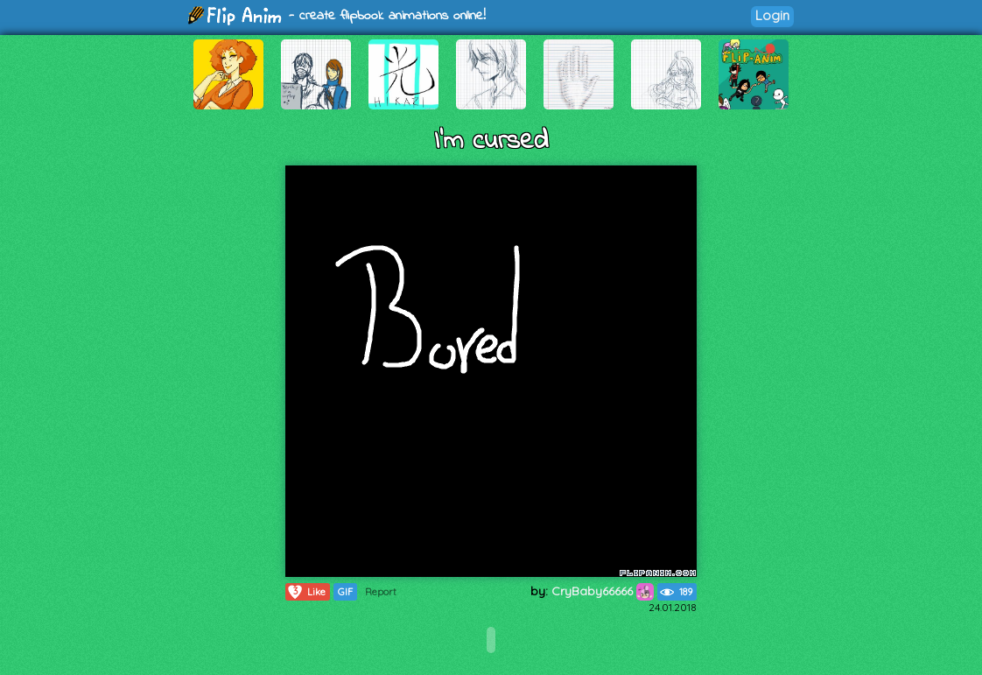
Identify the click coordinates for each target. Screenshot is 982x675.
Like (306, 592)
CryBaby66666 (602, 591)
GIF (345, 592)
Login (772, 15)
